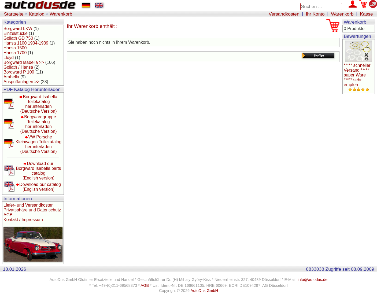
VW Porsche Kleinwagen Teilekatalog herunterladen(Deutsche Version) (38, 144)
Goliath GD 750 (18, 38)
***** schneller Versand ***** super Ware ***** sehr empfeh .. (357, 75)
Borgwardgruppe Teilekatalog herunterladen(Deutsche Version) (38, 124)
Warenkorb (61, 14)
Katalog (37, 14)
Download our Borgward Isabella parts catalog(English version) (38, 170)
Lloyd (8, 57)
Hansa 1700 (15, 52)
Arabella (11, 77)
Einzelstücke (15, 33)
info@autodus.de (312, 279)
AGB (8, 214)
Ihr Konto (315, 14)
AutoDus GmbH (204, 290)
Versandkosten (284, 14)
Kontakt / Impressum (23, 219)
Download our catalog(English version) (40, 187)
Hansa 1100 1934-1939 (25, 43)
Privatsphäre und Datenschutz (32, 210)
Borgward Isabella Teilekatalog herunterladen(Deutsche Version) (38, 103)
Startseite (14, 14)
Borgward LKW (17, 28)
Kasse (366, 14)
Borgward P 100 (18, 72)
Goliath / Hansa (18, 67)
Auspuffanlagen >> (21, 81)
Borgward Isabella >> (23, 62)
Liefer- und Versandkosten (28, 205)
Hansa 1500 (15, 48)
